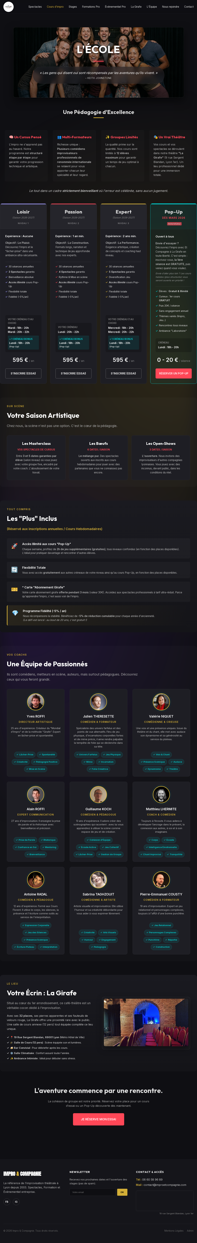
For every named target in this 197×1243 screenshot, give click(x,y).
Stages (73, 6)
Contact (189, 6)
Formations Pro (91, 6)
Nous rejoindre (170, 6)
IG (16, 1201)
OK (122, 1192)
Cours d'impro (55, 6)
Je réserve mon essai (98, 1119)
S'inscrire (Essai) (23, 373)
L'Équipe (152, 6)
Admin (190, 1230)
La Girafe (136, 6)
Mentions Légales (174, 1230)
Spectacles (35, 6)
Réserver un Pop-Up (173, 373)
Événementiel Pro (115, 6)
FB (6, 1201)
